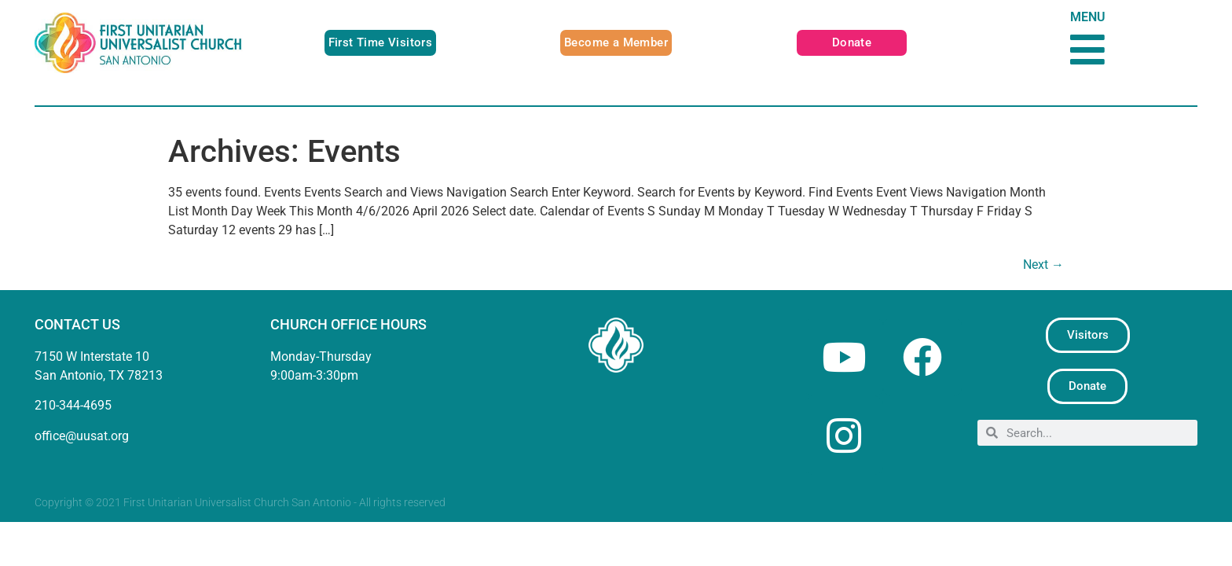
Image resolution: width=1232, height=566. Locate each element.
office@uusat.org (82, 435)
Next (1043, 264)
